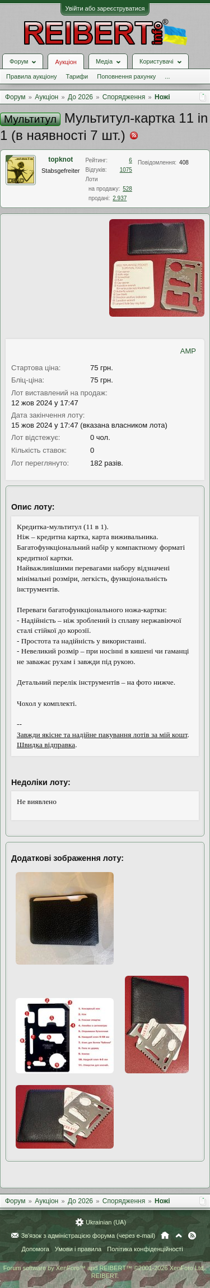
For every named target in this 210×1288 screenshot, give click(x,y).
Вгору (179, 1235)
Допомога (35, 1249)
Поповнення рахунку (126, 76)
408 (184, 162)
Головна (165, 1235)
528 (127, 189)
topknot (60, 159)
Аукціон (65, 62)
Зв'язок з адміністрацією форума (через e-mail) (88, 1235)
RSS (192, 1235)
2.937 (120, 198)
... (167, 76)
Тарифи (77, 76)
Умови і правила (78, 1249)
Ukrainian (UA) (106, 1222)
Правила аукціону (31, 76)
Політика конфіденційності (145, 1249)
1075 (126, 170)
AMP (188, 351)
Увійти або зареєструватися (105, 8)
